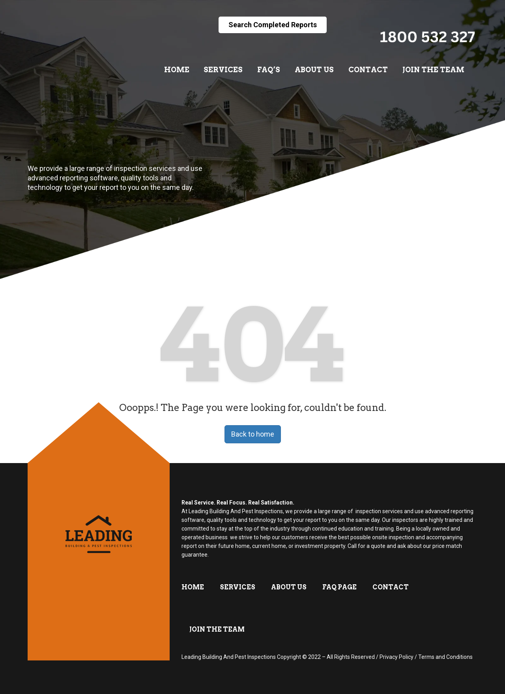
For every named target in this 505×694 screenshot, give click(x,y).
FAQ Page (339, 587)
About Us (314, 70)
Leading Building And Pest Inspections (228, 657)
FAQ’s (268, 70)
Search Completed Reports (272, 25)
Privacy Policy (396, 657)
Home (176, 70)
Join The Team (433, 70)
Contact (368, 70)
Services (223, 70)
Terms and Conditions (445, 657)
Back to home (252, 434)
